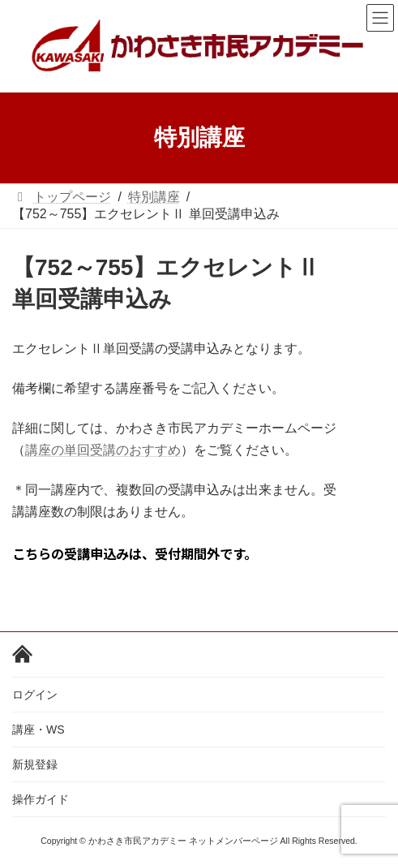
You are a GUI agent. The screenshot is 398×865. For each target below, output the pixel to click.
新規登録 (35, 764)
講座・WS (38, 729)
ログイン (35, 694)
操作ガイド (40, 799)
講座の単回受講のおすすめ (103, 449)
